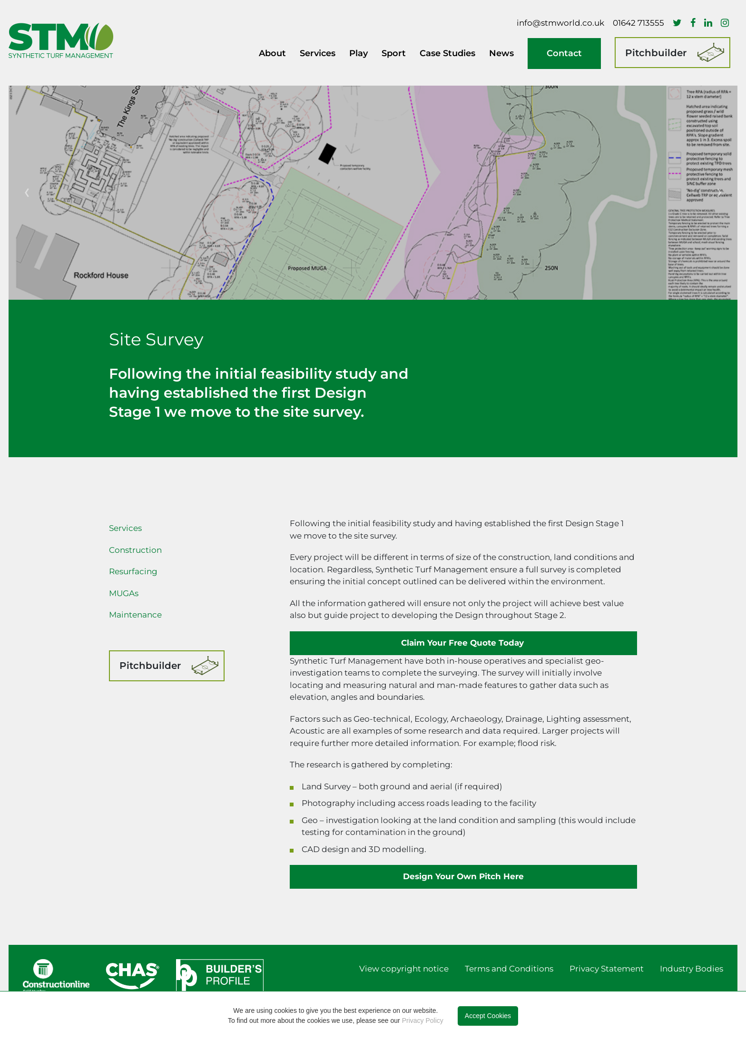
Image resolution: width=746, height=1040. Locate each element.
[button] (27, 193)
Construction (135, 550)
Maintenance (135, 614)
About (272, 53)
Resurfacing (133, 571)
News (501, 53)
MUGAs (123, 593)
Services (125, 528)
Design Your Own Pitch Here (463, 876)
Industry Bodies (691, 968)
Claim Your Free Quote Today (463, 643)
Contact (564, 53)
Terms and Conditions (509, 968)
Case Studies (447, 53)
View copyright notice (404, 968)
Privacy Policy (422, 1020)
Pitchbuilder (656, 53)
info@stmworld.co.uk (560, 23)
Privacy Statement (606, 968)
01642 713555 (638, 23)
